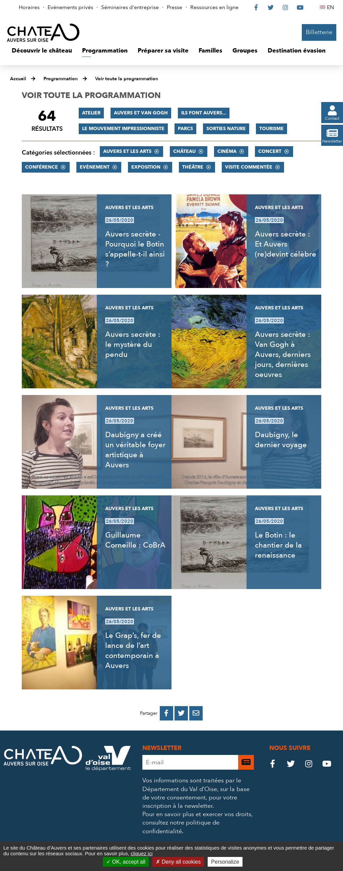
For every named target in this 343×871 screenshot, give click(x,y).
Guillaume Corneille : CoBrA (135, 540)
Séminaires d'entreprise (130, 7)
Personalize (225, 862)
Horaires (29, 7)
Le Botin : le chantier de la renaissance (278, 545)
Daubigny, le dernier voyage (281, 440)
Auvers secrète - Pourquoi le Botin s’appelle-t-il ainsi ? (135, 249)
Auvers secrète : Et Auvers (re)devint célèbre (285, 244)
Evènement (95, 167)
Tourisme (271, 128)
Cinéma (226, 151)
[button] (42, 51)
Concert (269, 151)
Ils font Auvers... (203, 113)
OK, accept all (125, 862)
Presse (174, 7)
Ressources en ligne (214, 7)
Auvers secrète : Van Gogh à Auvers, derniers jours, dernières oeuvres (283, 354)
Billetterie (319, 32)
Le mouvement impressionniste (123, 128)
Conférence (41, 167)
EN (331, 7)
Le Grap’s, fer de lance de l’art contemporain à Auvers (133, 651)
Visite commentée (248, 167)
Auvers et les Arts (127, 151)
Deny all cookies (178, 862)
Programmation (61, 79)
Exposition (145, 167)
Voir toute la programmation (126, 79)
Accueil (18, 79)
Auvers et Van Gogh (141, 113)
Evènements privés (70, 7)
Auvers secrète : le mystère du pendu (132, 344)
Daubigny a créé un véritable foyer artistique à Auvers (135, 450)
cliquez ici (141, 853)
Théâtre (192, 167)
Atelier (91, 113)
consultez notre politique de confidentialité (180, 826)
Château (184, 151)
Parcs (185, 128)
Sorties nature (226, 128)
